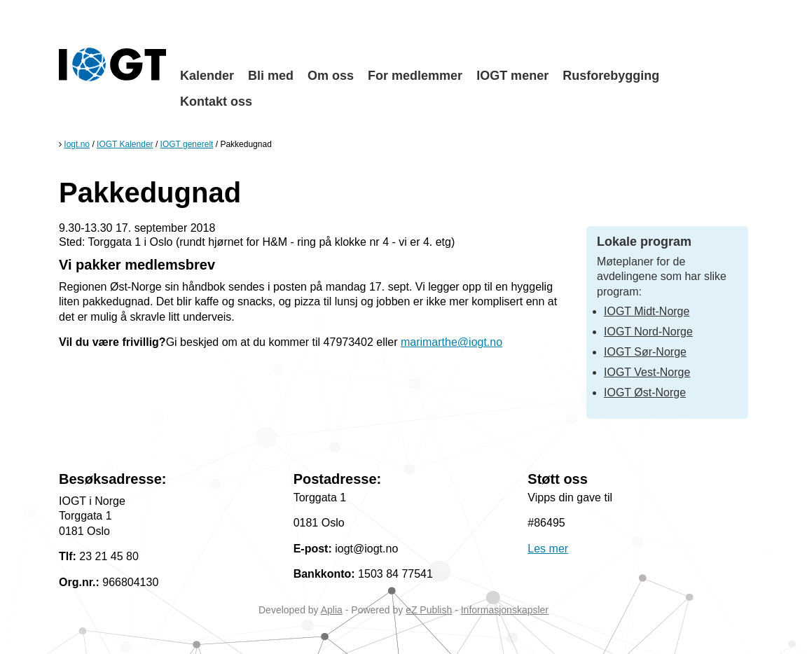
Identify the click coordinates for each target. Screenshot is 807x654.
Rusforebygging (611, 76)
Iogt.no (77, 144)
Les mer (547, 549)
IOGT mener (512, 76)
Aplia (332, 609)
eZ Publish (429, 609)
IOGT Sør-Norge (645, 352)
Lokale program (644, 242)
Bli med (271, 76)
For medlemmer (415, 76)
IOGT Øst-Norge (645, 392)
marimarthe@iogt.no (451, 342)
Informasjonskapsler (505, 609)
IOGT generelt (187, 144)
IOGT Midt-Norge (646, 311)
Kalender (207, 76)
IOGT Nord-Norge (648, 332)
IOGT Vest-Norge (647, 372)
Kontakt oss (216, 102)
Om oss (331, 76)
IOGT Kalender (125, 144)
